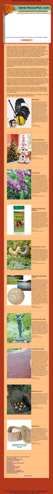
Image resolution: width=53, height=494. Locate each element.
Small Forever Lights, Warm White (14, 459)
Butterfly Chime (10, 465)
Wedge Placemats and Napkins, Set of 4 (15, 462)
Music (48, 490)
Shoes (19, 37)
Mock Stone (9, 461)
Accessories (8, 37)
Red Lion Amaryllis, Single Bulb (14, 470)
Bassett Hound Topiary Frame (13, 466)
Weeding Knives (10, 464)
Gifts (27, 37)
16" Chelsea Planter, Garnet (13, 467)
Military (23, 37)
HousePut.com (27, 493)
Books (35, 37)
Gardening (45, 37)
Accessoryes (6, 490)
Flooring (31, 37)
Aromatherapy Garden (12, 458)
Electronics (39, 37)
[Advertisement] (26, 27)
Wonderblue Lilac (11, 469)
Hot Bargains (14, 37)
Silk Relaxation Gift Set (12, 472)
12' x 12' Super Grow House (13, 460)
